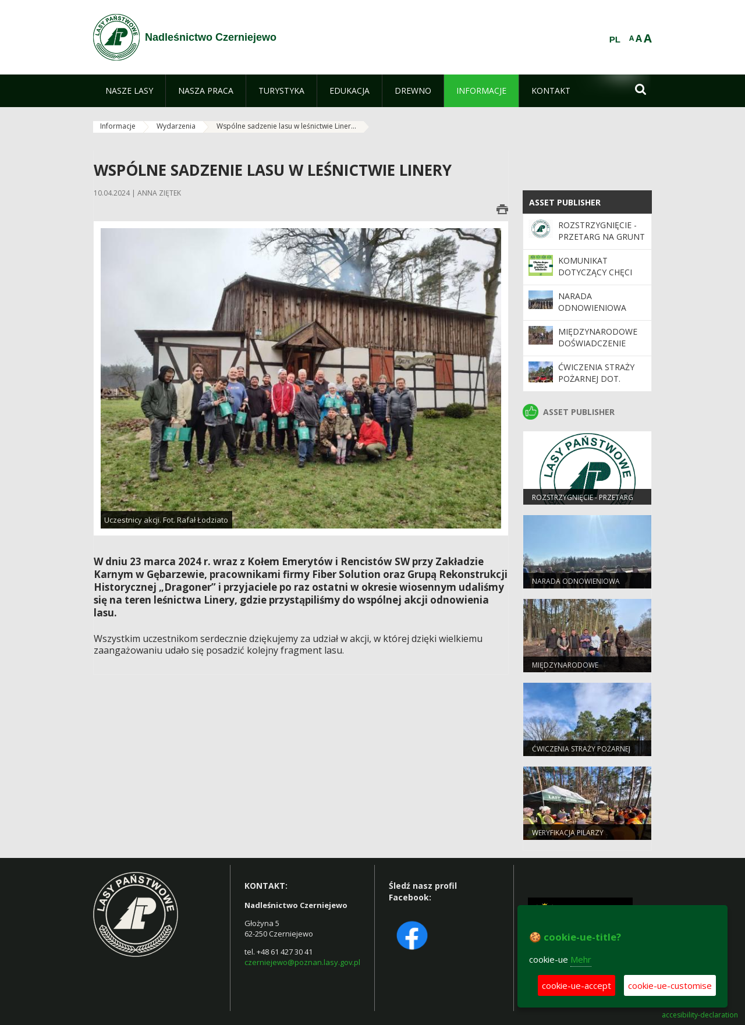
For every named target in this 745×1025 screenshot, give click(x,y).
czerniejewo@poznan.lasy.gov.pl (302, 962)
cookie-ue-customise (670, 985)
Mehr (580, 959)
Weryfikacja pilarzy (568, 833)
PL (614, 39)
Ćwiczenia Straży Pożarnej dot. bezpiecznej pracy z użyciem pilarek (601, 384)
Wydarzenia (176, 126)
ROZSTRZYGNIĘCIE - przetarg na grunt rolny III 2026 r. (601, 236)
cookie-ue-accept (576, 985)
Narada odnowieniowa (592, 301)
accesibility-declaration (700, 1015)
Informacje (118, 126)
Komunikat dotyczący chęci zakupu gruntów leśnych (597, 278)
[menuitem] (129, 91)
